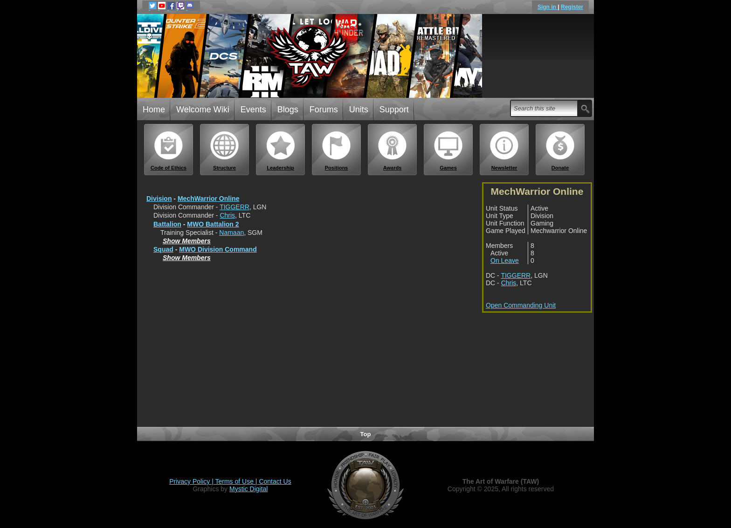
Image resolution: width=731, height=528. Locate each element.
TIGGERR (234, 207)
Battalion (167, 224)
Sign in (548, 7)
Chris (227, 215)
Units (358, 109)
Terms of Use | (237, 481)
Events (253, 109)
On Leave (504, 260)
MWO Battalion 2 (213, 224)
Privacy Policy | (192, 481)
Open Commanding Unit (521, 305)
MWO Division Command (217, 249)
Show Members (187, 241)
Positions (336, 151)
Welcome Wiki (202, 109)
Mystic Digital (248, 489)
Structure (225, 151)
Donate (560, 151)
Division (159, 198)
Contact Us (275, 481)
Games (448, 151)
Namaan (231, 232)
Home (154, 109)
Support (394, 109)
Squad (163, 249)
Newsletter (504, 151)
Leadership (280, 151)
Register (572, 7)
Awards (392, 151)
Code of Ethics (169, 151)
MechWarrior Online (209, 198)
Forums (324, 109)
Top (365, 434)
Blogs (287, 109)
